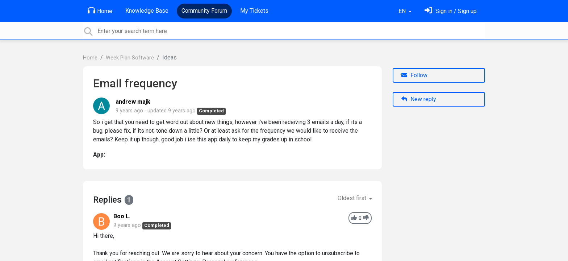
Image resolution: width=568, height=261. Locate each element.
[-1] (366, 218)
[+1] (354, 218)
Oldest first (353, 198)
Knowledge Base (146, 10)
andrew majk (133, 101)
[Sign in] (451, 11)
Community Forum (204, 10)
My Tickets (254, 10)
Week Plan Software (130, 58)
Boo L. (121, 216)
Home (100, 10)
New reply (418, 99)
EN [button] (402, 11)
